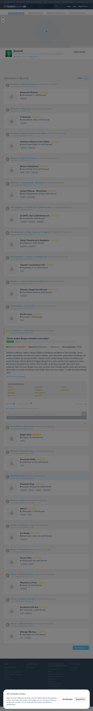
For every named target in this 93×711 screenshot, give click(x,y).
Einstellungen (68, 699)
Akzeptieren (80, 699)
